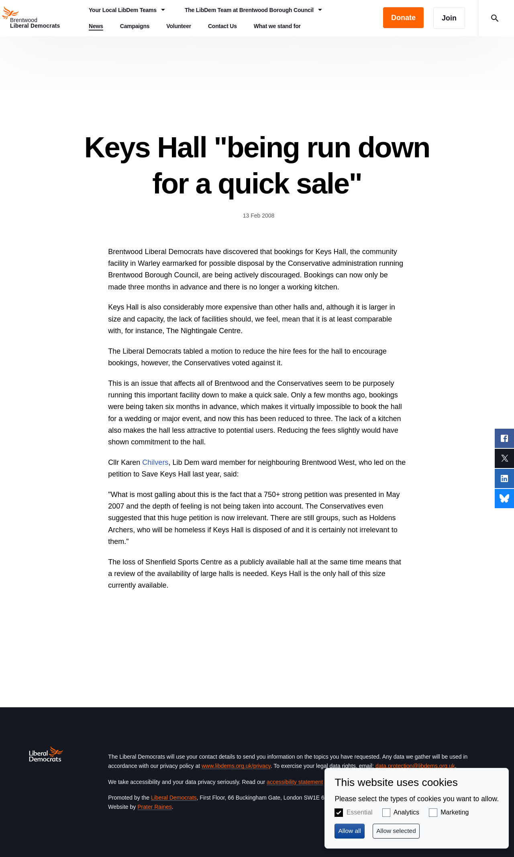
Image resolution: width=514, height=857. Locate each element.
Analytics (406, 812)
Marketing (455, 812)
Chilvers (155, 462)
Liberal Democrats (174, 797)
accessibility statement (295, 782)
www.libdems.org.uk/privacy (236, 766)
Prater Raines (154, 807)
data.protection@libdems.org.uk (415, 766)
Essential (360, 812)
